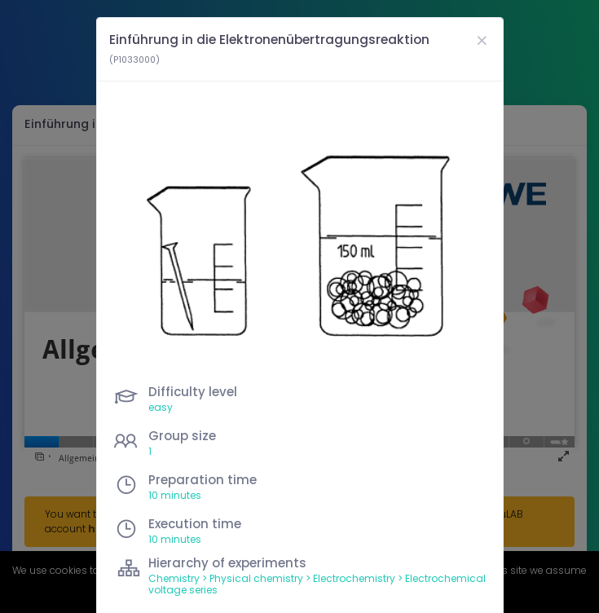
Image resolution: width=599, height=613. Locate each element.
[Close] (481, 40)
